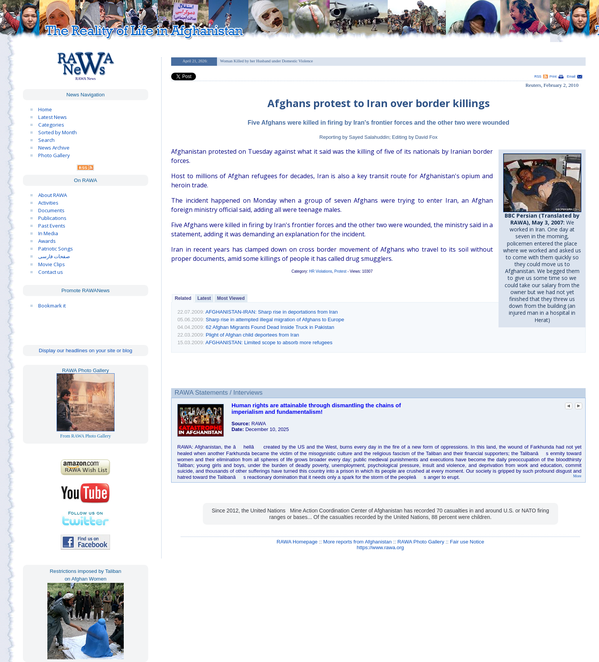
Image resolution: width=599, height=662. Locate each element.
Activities (48, 202)
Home (45, 109)
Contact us (50, 271)
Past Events (51, 225)
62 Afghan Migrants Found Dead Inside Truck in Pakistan (270, 327)
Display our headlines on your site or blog (86, 350)
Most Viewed (230, 298)
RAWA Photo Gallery (420, 542)
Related (183, 298)
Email (571, 76)
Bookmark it (52, 305)
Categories (51, 124)
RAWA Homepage (297, 542)
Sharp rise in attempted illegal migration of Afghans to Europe (275, 319)
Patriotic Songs (55, 248)
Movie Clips (51, 264)
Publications (52, 218)
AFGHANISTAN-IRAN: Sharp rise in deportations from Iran (272, 312)
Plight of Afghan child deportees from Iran (253, 335)
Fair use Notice (467, 542)
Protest (340, 271)
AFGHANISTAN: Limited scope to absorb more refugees (269, 342)
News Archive (54, 147)
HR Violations (320, 271)
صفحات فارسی (54, 256)
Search (46, 140)
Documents (51, 210)
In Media (48, 233)
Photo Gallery (54, 155)
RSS (537, 76)
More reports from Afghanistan (357, 542)
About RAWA (52, 195)
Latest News (52, 117)
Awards (47, 240)
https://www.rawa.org (380, 547)
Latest (204, 298)
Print (553, 76)
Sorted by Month (57, 132)
